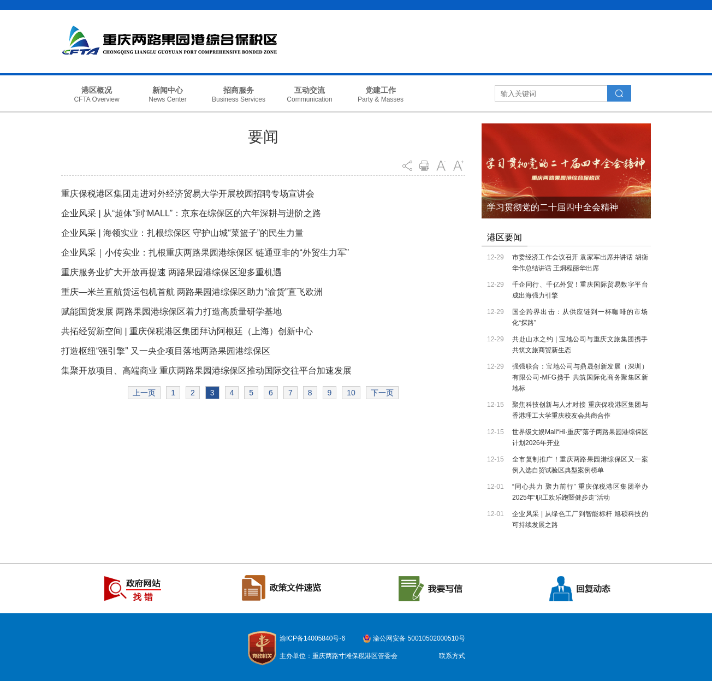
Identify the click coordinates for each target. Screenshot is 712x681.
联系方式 (452, 656)
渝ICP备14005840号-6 (312, 638)
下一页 (382, 392)
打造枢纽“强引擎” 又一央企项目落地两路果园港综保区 (165, 351)
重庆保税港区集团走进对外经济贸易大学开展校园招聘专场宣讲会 (188, 193)
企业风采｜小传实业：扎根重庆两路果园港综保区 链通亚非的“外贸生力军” (205, 252)
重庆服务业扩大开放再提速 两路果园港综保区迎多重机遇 (171, 272)
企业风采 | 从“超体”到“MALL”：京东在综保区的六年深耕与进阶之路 (191, 213)
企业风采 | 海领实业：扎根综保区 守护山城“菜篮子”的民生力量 (182, 233)
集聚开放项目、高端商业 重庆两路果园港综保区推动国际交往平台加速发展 (206, 370)
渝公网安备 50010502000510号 (419, 638)
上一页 (144, 392)
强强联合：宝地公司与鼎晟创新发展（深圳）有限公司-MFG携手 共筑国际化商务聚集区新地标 (580, 377)
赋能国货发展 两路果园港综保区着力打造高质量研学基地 (171, 311)
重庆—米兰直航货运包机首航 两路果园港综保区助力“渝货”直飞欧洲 (192, 292)
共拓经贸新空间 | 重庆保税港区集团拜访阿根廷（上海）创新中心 (187, 331)
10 (351, 392)
